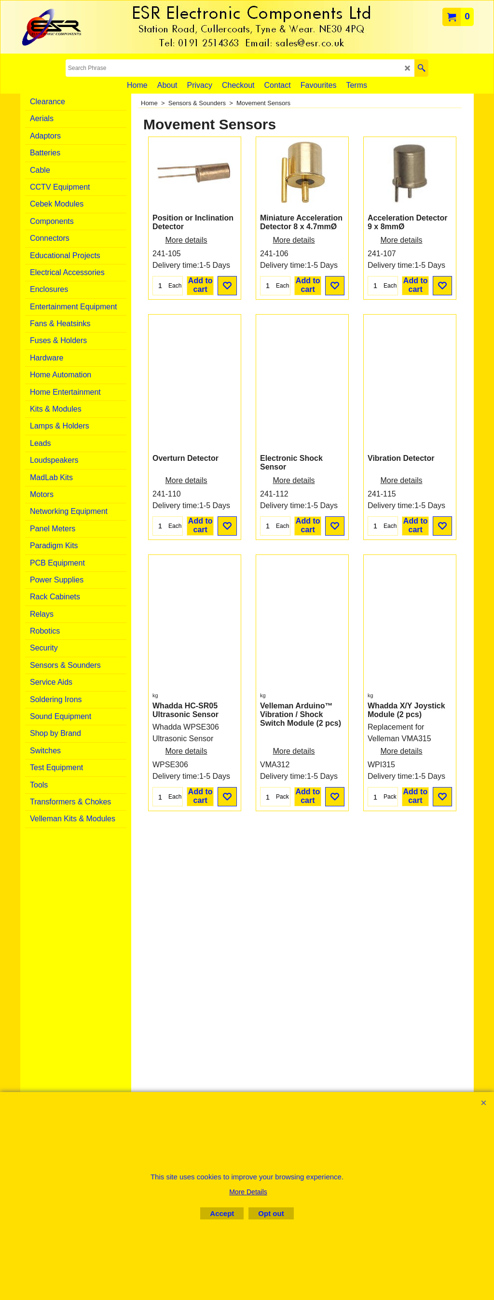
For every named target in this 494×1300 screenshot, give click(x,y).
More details (186, 303)
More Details (248, 1192)
